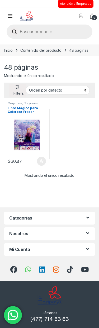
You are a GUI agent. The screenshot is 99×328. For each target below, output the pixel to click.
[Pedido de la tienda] (58, 90)
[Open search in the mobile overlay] (49, 31)
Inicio (8, 50)
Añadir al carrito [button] (41, 161)
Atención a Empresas (75, 4)
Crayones (15, 103)
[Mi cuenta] (81, 16)
